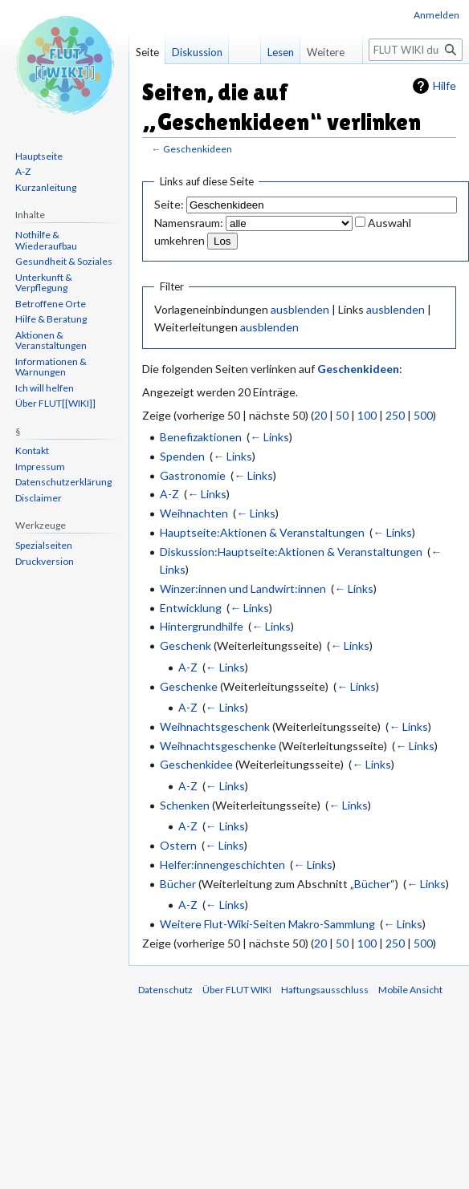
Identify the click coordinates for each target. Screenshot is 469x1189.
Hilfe (444, 85)
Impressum (40, 467)
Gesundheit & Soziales (63, 261)
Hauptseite (39, 156)
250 (395, 415)
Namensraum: (188, 222)
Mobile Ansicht (410, 990)
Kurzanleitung (45, 187)
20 (320, 415)
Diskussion (197, 52)
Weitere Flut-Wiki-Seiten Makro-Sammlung (267, 924)
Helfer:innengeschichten (222, 864)
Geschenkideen (197, 149)
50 (342, 415)
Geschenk (185, 645)
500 (423, 415)
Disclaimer (38, 498)
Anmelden (436, 15)
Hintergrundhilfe (201, 626)
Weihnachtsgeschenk (215, 726)
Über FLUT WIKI (236, 990)
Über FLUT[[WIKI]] (55, 403)
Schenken (185, 805)
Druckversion (44, 561)
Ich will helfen (44, 388)
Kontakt (32, 450)
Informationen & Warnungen (51, 367)
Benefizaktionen (201, 437)
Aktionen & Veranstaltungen (51, 340)
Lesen (276, 52)
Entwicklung (191, 608)
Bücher (178, 884)
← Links (269, 437)
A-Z (169, 494)
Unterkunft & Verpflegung (43, 282)
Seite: (169, 204)
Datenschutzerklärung (63, 482)
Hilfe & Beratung (51, 319)
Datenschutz (165, 990)
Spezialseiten (43, 545)
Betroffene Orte (50, 304)
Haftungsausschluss (325, 990)
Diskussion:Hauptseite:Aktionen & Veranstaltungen (291, 551)
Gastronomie (193, 475)
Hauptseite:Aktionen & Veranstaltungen (262, 532)
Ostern (178, 845)
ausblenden (300, 309)
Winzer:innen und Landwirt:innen (243, 588)
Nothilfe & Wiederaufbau (46, 240)
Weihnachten (194, 513)
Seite (147, 52)
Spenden (182, 456)
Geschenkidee (196, 764)
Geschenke (189, 686)
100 (367, 415)
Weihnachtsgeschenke (218, 746)
